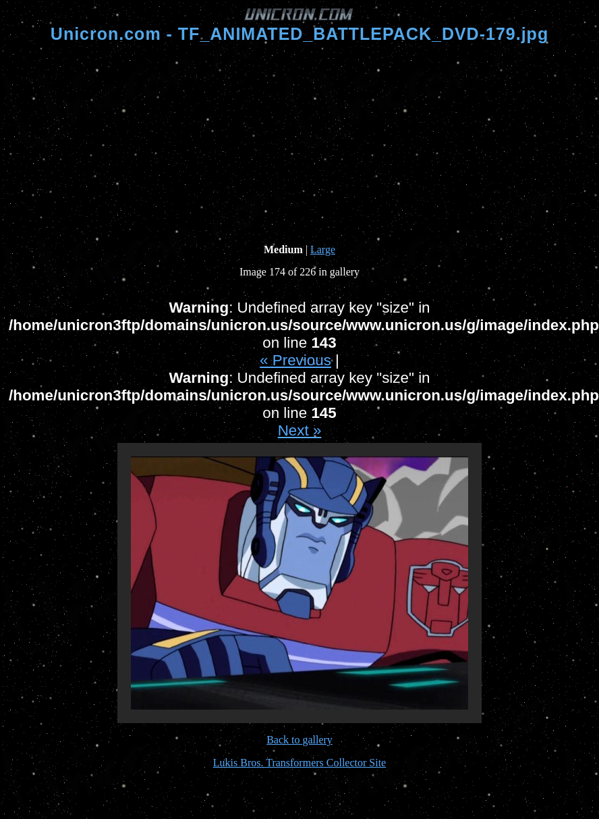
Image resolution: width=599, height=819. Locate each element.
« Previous (295, 360)
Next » (300, 430)
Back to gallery (299, 739)
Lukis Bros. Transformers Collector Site (299, 762)
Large (322, 249)
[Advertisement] (300, 143)
